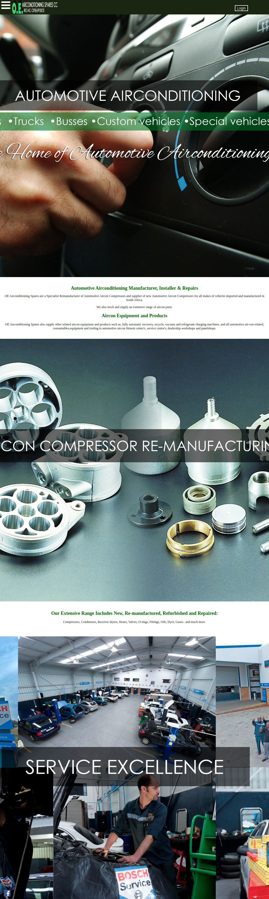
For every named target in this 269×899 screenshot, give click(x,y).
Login (241, 8)
